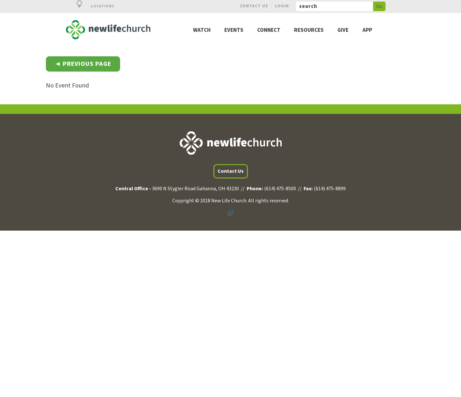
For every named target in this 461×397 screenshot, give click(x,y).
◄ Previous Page (83, 63)
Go (379, 6)
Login (282, 6)
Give (343, 30)
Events (233, 30)
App (367, 30)
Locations (91, 6)
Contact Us (254, 6)
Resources (309, 30)
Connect (268, 30)
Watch (202, 30)
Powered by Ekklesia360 (230, 212)
